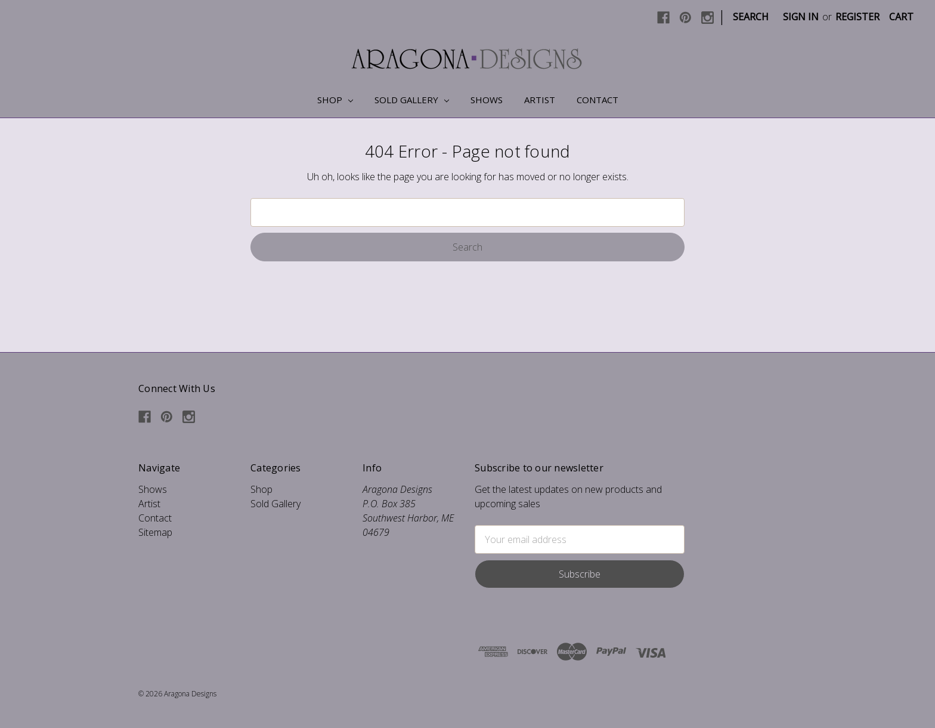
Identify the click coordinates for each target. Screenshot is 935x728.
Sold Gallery (411, 100)
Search (751, 16)
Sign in (801, 16)
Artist (539, 100)
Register (857, 16)
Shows (486, 100)
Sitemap (155, 532)
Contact (597, 100)
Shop (335, 100)
